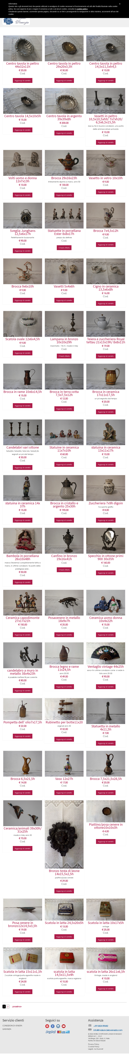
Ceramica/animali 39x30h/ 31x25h (23, 830)
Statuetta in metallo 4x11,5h (105, 727)
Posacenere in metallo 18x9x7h (64, 619)
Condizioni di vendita (12, 1025)
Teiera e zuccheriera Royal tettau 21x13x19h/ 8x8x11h (105, 340)
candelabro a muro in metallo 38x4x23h (22, 672)
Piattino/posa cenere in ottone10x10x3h (106, 826)
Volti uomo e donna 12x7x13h (22, 179)
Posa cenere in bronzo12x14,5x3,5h (22, 924)
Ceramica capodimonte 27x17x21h (22, 619)
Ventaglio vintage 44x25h (106, 666)
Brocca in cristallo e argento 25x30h (64, 504)
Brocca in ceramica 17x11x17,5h (105, 393)
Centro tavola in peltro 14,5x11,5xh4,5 (105, 65)
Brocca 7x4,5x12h (105, 230)
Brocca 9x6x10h (22, 286)
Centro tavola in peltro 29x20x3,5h (64, 65)
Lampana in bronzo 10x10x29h (64, 340)
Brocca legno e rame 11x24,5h (64, 668)
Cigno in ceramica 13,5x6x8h (106, 288)
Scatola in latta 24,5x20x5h (64, 922)
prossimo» (17, 1006)
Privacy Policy (93, 1044)
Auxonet (100, 1049)
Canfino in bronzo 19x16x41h (64, 557)
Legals (90, 1049)
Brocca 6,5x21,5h (22, 778)
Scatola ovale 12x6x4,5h (22, 339)
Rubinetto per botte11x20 (64, 722)
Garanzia (6, 1029)
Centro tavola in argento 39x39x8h (64, 117)
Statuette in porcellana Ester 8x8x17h (64, 232)
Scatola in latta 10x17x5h (106, 922)
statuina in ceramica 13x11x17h (105, 449)
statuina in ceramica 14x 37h (22, 504)
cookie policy (82, 9)
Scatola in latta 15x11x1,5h (22, 971)
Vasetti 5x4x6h (64, 286)
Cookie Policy (93, 1046)
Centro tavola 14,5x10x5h (22, 116)
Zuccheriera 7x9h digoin (106, 503)
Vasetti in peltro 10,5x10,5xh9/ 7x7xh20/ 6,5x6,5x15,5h (106, 119)
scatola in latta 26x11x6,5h (106, 971)
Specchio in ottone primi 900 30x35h (105, 557)
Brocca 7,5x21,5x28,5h (106, 778)
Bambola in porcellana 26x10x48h (22, 557)
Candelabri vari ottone (22, 447)
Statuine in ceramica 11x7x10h (64, 449)
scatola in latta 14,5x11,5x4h (64, 973)
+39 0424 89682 (101, 1025)
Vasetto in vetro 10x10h (106, 178)
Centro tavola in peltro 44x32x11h (22, 65)
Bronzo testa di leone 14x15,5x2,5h (64, 872)
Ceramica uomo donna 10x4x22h (105, 619)
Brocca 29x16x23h (64, 178)
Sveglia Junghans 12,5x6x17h (22, 232)
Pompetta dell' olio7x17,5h (22, 722)
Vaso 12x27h (64, 778)
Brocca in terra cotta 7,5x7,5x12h (64, 393)
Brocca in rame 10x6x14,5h (22, 391)
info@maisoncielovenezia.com (108, 1030)
